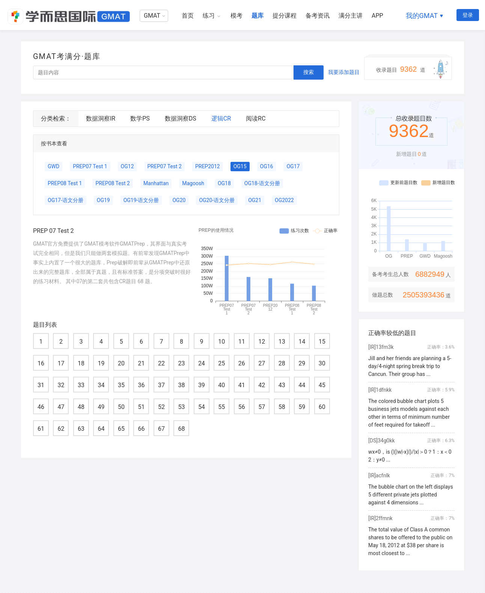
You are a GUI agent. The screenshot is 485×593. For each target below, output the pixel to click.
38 (181, 385)
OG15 (240, 166)
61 (41, 428)
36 (141, 385)
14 (301, 341)
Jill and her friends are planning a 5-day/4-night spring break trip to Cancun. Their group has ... (409, 366)
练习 (209, 15)
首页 (188, 15)
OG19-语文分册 (141, 200)
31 (41, 385)
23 (181, 363)
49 (101, 406)
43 (282, 385)
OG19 (103, 200)
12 (261, 341)
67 (161, 428)
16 (41, 363)
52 (161, 406)
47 (60, 406)
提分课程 (285, 15)
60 (322, 406)
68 (181, 428)
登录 (467, 15)
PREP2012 (207, 166)
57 (261, 406)
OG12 (127, 166)
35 (121, 385)
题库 (258, 15)
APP (377, 15)
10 (221, 341)
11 (241, 341)
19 (101, 363)
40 (221, 385)
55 (221, 406)
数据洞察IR (100, 118)
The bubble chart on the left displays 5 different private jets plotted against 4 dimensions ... (410, 494)
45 (322, 385)
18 (81, 363)
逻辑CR (221, 118)
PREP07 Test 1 (90, 166)
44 (301, 385)
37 (161, 385)
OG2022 (284, 200)
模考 (236, 15)
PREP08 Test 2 (112, 183)
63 (81, 428)
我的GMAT (422, 16)
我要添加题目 (344, 72)
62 (60, 428)
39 (201, 385)
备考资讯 (318, 15)
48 (81, 406)
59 (301, 406)
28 (282, 363)
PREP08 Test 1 (65, 183)
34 (101, 385)
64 (101, 428)
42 (261, 385)
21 (141, 363)
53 (181, 406)
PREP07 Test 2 (165, 166)
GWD (53, 166)
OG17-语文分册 (65, 200)
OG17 (293, 166)
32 (60, 385)
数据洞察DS (180, 118)
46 (41, 406)
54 (201, 406)
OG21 (254, 200)
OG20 (178, 200)
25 (221, 363)
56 (241, 406)
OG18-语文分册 (262, 183)
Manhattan (156, 183)
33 (81, 385)
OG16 (266, 166)
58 (282, 406)
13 (282, 341)
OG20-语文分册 (217, 200)
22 (161, 363)
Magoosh (193, 183)
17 (60, 363)
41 (241, 385)
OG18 (224, 183)
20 (121, 363)
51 (141, 406)
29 (301, 363)
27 (261, 363)
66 (141, 428)
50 (121, 406)
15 (322, 341)
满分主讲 (351, 15)
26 (241, 363)
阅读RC (255, 118)
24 (201, 363)
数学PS (140, 118)
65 (121, 428)
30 (322, 363)
